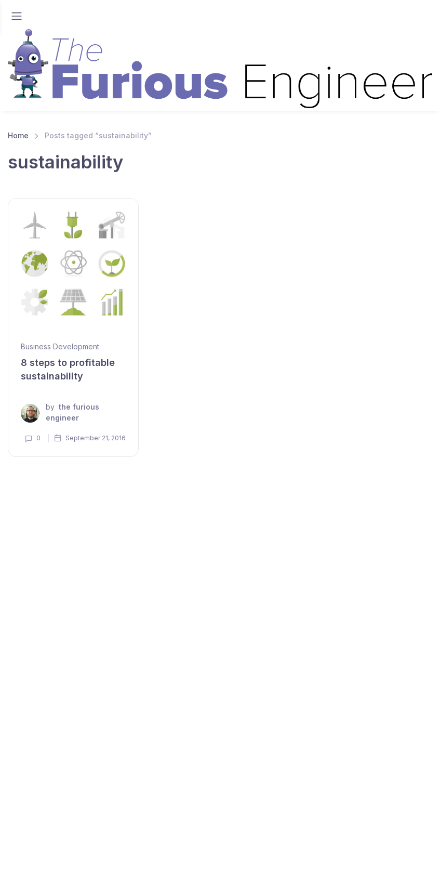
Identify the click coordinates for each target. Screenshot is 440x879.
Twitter (293, 855)
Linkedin (187, 855)
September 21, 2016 (90, 438)
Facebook (348, 855)
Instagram (408, 855)
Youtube (242, 855)
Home (18, 135)
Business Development (60, 346)
